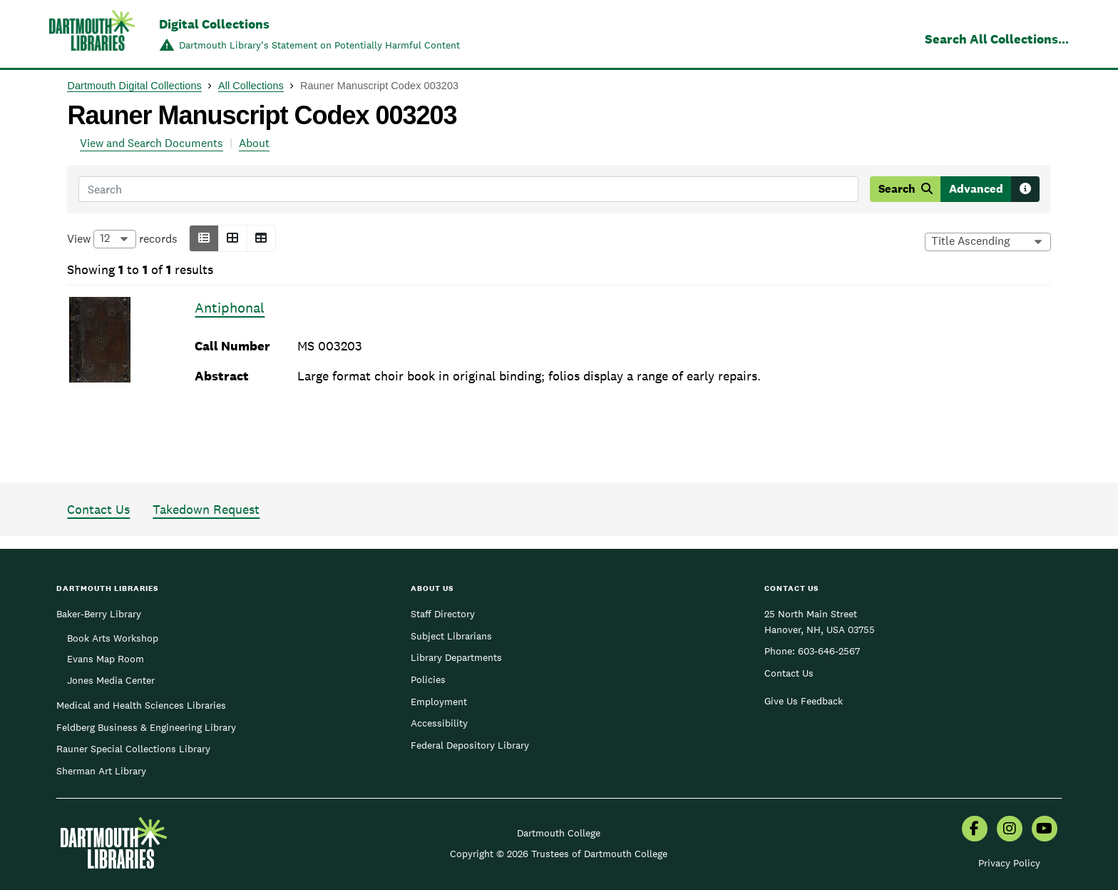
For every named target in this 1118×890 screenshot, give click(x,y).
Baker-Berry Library (98, 613)
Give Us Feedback (803, 700)
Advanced (976, 188)
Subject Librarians (451, 635)
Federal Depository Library (470, 745)
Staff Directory (443, 613)
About (254, 143)
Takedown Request (206, 509)
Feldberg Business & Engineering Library (146, 727)
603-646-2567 (829, 650)
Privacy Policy (1009, 862)
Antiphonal (230, 307)
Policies (428, 679)
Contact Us (98, 509)
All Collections (251, 85)
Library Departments (456, 657)
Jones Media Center (111, 680)
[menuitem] (975, 830)
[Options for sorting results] (988, 242)
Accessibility (439, 723)
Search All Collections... (997, 39)
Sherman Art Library (101, 770)
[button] (204, 238)
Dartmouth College (558, 832)
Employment (439, 701)
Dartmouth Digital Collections (134, 85)
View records (122, 239)
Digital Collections (214, 24)
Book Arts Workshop (112, 638)
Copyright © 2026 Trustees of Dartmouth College (558, 853)
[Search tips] (1025, 189)
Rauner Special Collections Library (133, 748)
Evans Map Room (105, 658)
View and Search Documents (151, 143)
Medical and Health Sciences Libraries (141, 705)
